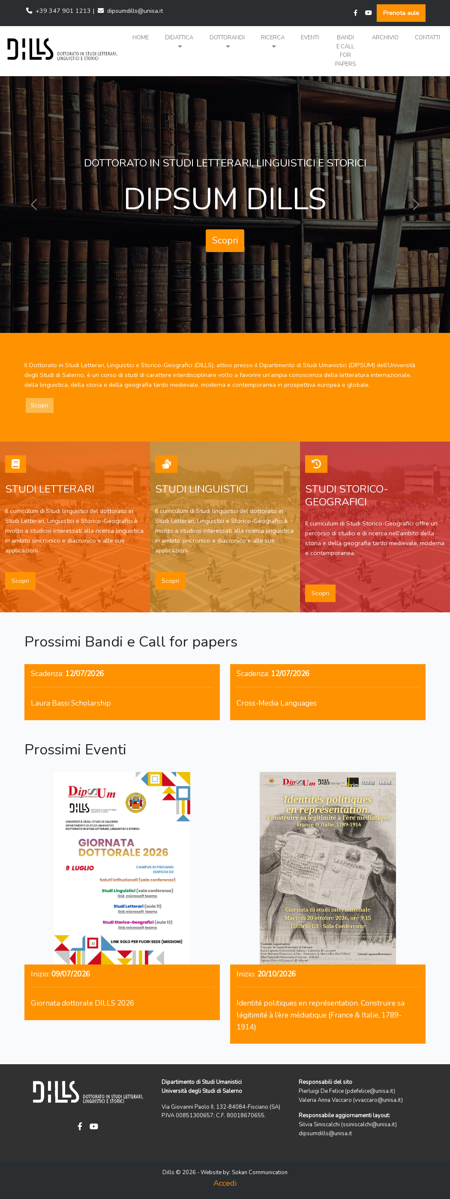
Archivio (385, 38)
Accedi (225, 1183)
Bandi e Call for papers (345, 51)
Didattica (179, 42)
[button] (179, 42)
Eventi (310, 38)
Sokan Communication (260, 1172)
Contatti (427, 38)
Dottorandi (227, 42)
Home (140, 38)
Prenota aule (401, 13)
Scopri (225, 240)
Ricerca (273, 42)
